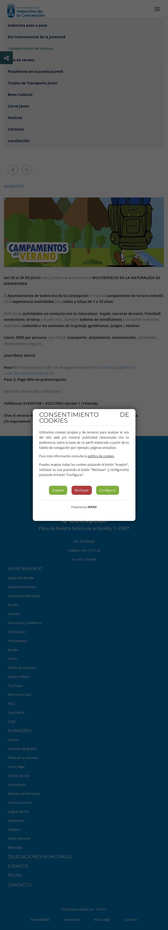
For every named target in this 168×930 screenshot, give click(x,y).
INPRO (92, 507)
